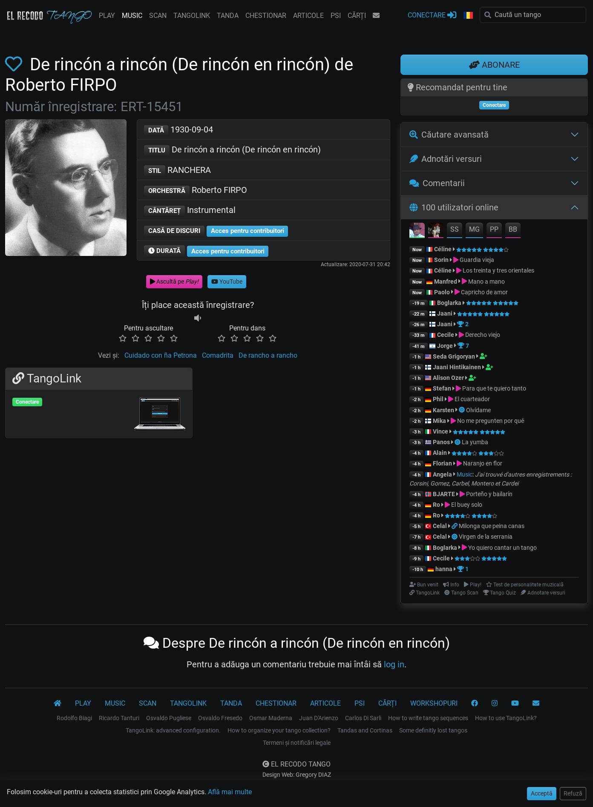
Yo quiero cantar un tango (502, 547)
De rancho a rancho (268, 355)
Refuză (573, 793)
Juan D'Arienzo (318, 718)
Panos (441, 442)
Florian (442, 463)
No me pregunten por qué (490, 420)
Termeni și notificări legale (297, 742)
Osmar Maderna (270, 718)
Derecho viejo (482, 334)
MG (474, 229)
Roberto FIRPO (195, 190)
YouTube (226, 281)
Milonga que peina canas (491, 526)
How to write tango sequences (428, 718)
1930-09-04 (178, 130)
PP (494, 229)
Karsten (443, 410)
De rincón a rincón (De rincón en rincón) (232, 150)
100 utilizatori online (453, 207)
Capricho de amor (484, 292)
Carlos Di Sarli (363, 718)
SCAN (158, 15)
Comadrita (217, 355)
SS (454, 229)
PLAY (107, 15)
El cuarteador (472, 399)
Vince (440, 431)
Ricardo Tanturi (119, 718)
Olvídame (478, 410)
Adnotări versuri (445, 159)
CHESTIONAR (265, 15)
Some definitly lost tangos (433, 730)
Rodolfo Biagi (74, 718)
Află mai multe (230, 792)
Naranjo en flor (482, 463)
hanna (443, 569)
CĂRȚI (357, 15)
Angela (442, 474)
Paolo (442, 292)
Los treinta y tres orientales (498, 270)
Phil (438, 399)
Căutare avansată (449, 134)
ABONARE (494, 65)
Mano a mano (486, 281)
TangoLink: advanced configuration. (173, 730)
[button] (468, 16)
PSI (336, 15)
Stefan (442, 388)
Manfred (445, 281)
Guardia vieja (477, 259)
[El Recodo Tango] (57, 703)
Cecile (445, 334)
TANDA (228, 15)
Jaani (444, 313)
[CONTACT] (536, 703)
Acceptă (542, 793)
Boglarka (449, 302)
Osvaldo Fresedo (220, 718)
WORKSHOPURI (434, 703)
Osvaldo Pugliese (168, 718)
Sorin (441, 259)
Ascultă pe (174, 281)
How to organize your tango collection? (279, 730)
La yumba (475, 442)
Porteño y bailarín (489, 494)
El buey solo (466, 504)
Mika (439, 420)
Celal (440, 526)
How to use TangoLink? (506, 718)
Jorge (445, 345)
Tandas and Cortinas (364, 730)
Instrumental (190, 210)
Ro (436, 504)
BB (513, 229)
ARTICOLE (308, 15)
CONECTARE (432, 14)
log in (394, 664)
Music (464, 474)
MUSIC (132, 15)
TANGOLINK (191, 15)
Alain (440, 452)
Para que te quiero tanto (494, 388)
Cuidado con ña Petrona (160, 355)
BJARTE (444, 494)
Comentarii (437, 183)
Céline (443, 249)
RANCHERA (177, 170)
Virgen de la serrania (485, 536)
